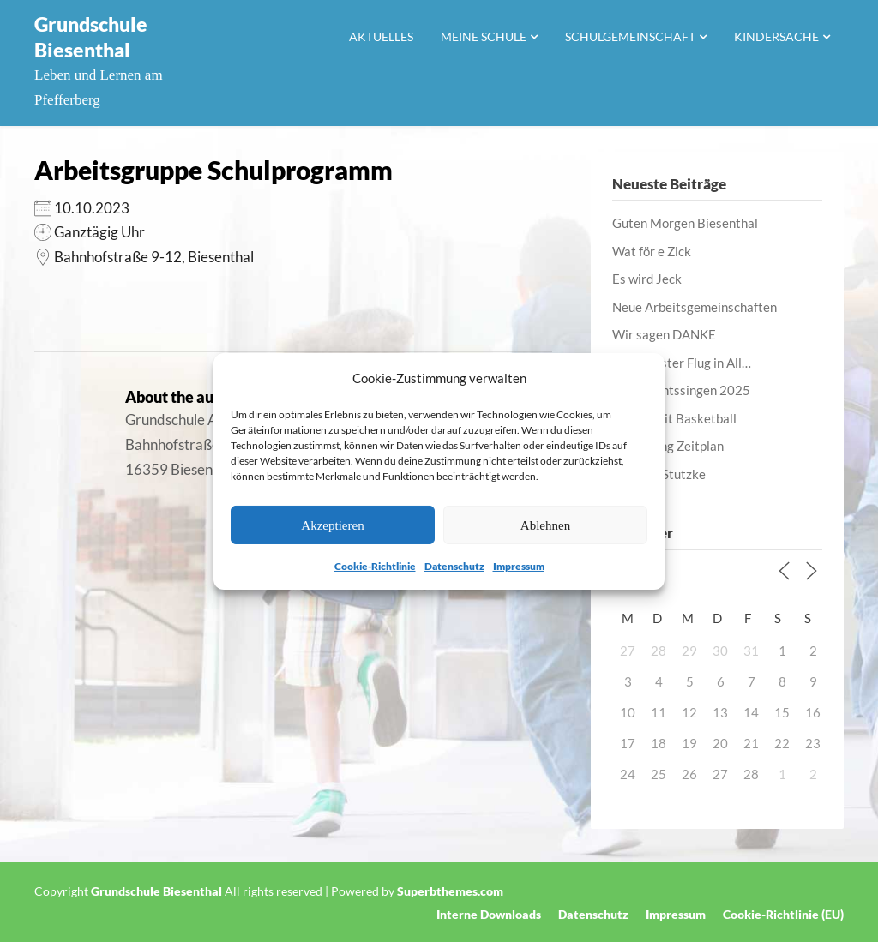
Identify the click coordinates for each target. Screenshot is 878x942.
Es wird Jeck (647, 278)
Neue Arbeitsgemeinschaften (694, 307)
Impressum (518, 566)
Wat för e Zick (651, 251)
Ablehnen (545, 525)
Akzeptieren (332, 525)
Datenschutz (454, 566)
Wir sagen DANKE (664, 334)
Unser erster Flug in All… (681, 362)
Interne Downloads (488, 915)
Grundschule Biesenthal (90, 37)
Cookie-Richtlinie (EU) (783, 915)
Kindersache (776, 36)
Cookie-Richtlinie (375, 566)
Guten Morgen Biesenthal (685, 223)
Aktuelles (381, 36)
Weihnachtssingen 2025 (681, 390)
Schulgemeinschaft (630, 36)
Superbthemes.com (450, 891)
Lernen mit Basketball (674, 418)
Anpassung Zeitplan (668, 445)
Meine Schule (483, 36)
